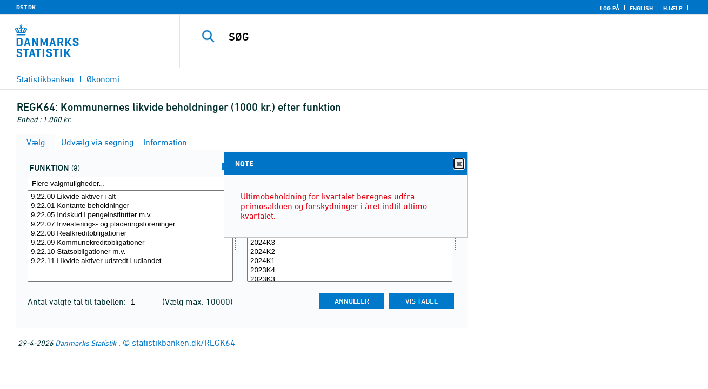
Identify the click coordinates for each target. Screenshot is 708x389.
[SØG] (432, 37)
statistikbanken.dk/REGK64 (183, 342)
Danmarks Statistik (85, 342)
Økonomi (102, 79)
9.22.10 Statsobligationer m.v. (130, 252)
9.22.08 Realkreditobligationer (130, 233)
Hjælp (673, 8)
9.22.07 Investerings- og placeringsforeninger (130, 224)
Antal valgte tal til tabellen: (78, 301)
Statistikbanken (45, 79)
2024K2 (349, 252)
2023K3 (349, 279)
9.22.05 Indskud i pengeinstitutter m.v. (130, 215)
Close (458, 164)
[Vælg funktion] (130, 236)
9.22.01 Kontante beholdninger (130, 206)
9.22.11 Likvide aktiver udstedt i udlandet (130, 261)
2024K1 (349, 261)
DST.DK (26, 7)
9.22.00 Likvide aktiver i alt (130, 197)
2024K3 (349, 242)
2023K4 (349, 270)
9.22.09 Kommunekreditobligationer (130, 242)
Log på (609, 8)
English (641, 8)
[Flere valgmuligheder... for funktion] (130, 183)
